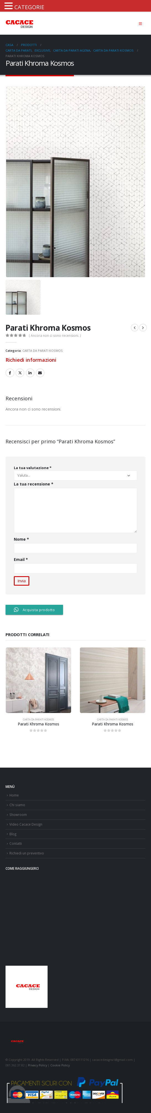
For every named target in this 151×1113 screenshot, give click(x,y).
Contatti (15, 843)
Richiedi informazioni (31, 359)
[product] (38, 680)
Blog (12, 834)
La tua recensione (33, 484)
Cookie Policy (60, 1065)
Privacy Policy (37, 1065)
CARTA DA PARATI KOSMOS (42, 350)
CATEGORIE (29, 7)
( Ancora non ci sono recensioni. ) (55, 335)
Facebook (10, 372)
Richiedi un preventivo (26, 853)
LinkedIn (30, 372)
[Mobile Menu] (140, 23)
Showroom (18, 814)
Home (14, 795)
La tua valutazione (32, 467)
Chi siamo (17, 805)
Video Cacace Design (25, 824)
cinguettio (19, 372)
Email (21, 559)
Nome (21, 539)
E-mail (40, 372)
